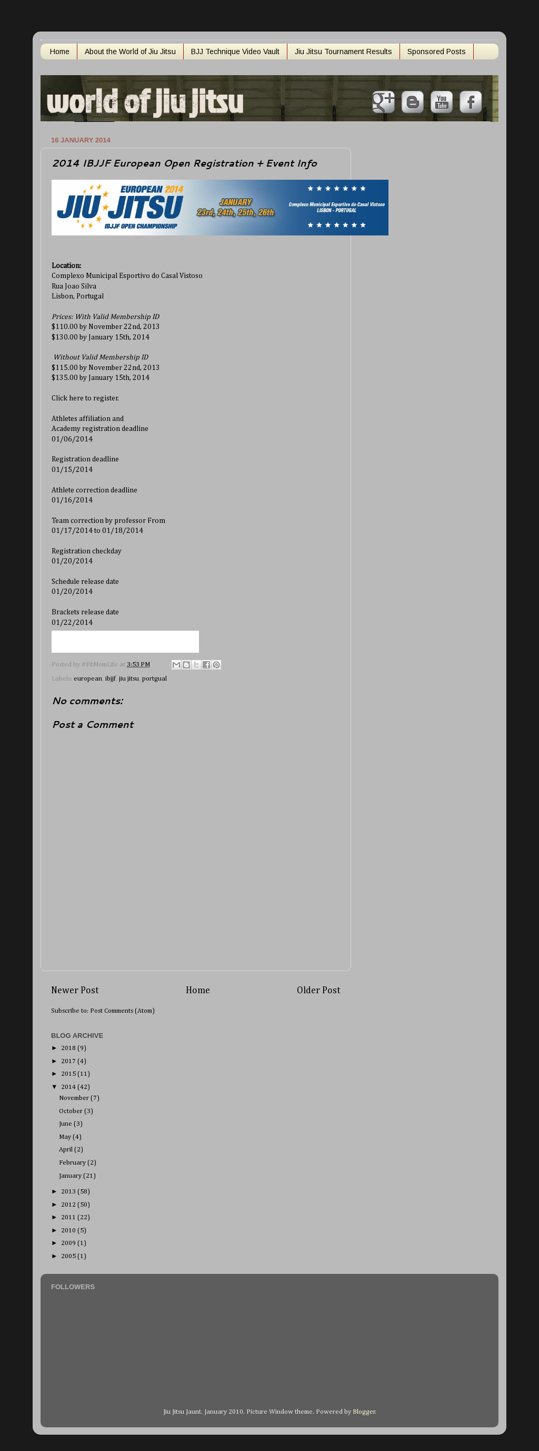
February (73, 1162)
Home (59, 51)
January (71, 1175)
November (75, 1098)
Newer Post (75, 990)
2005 (69, 1256)
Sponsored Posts (436, 51)
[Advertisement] (406, 290)
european (88, 678)
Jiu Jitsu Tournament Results (343, 51)
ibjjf (110, 678)
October (71, 1111)
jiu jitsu (129, 678)
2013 (69, 1191)
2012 (69, 1204)
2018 (69, 1048)
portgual (154, 678)
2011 (69, 1217)
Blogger (364, 1411)
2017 (69, 1061)
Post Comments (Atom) (122, 1010)
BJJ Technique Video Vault (235, 51)
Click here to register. (85, 398)
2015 (69, 1074)
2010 (69, 1230)
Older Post (319, 990)
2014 (69, 1087)
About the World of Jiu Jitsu (130, 51)
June (66, 1123)
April (66, 1149)
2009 (69, 1243)
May (66, 1137)
